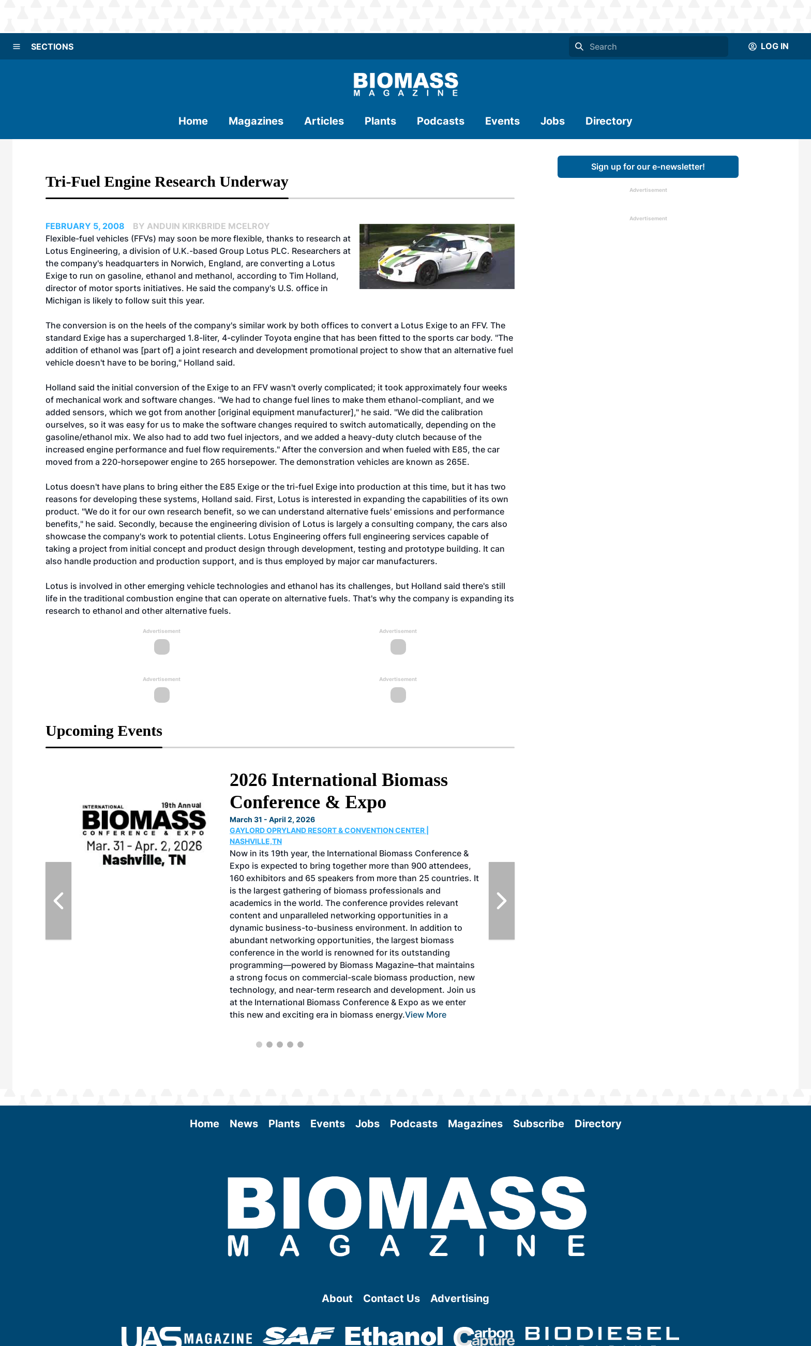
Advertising (459, 1298)
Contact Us (391, 1298)
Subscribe (538, 1123)
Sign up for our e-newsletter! (648, 166)
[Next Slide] (502, 901)
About (337, 1298)
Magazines (256, 121)
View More (425, 1014)
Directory (609, 121)
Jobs (552, 121)
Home (193, 121)
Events (502, 121)
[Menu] (16, 46)
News (244, 1123)
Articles (324, 121)
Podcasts (440, 121)
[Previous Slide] (58, 901)
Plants (380, 121)
